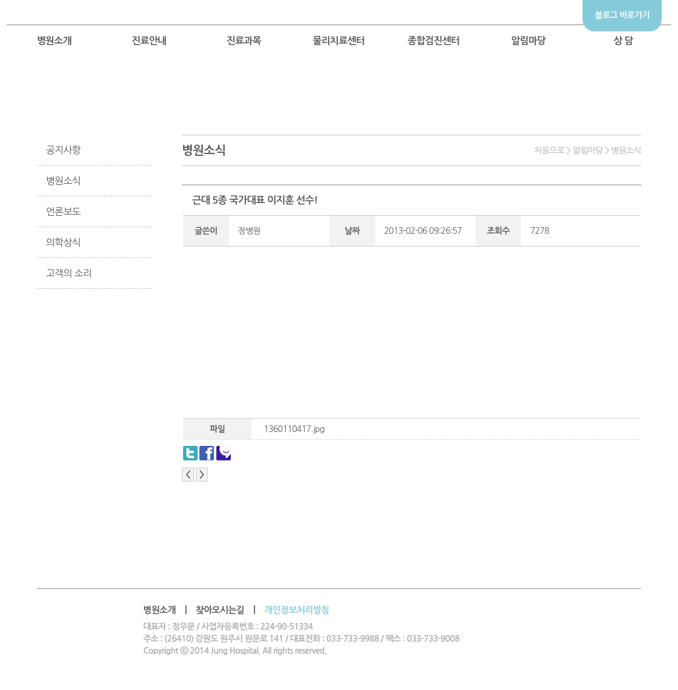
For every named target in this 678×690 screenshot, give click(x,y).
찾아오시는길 (220, 609)
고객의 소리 (69, 273)
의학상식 (63, 242)
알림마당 (528, 40)
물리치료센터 (338, 40)
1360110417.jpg (293, 429)
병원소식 (63, 180)
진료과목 (244, 40)
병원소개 (54, 40)
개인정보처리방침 (296, 609)
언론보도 (63, 211)
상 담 (623, 40)
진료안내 (149, 40)
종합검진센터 (433, 40)
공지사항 (63, 150)
